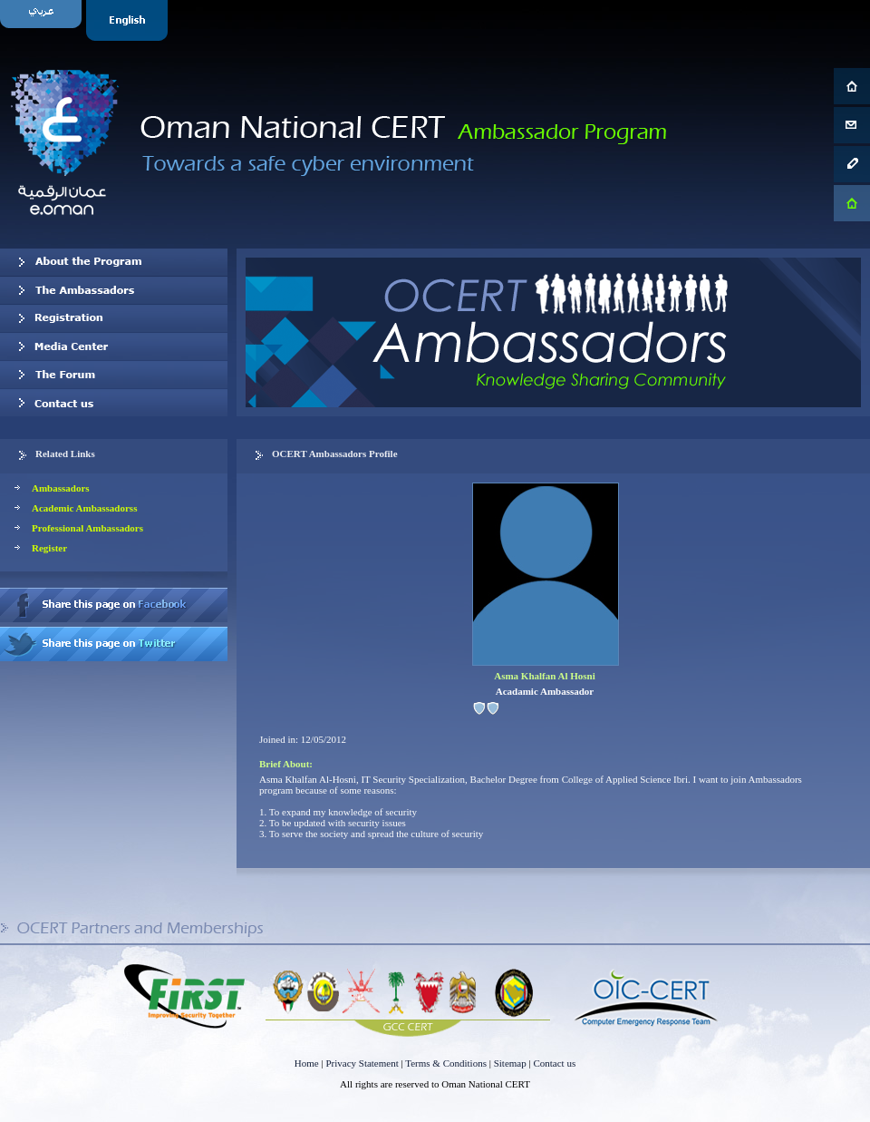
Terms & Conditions (446, 1063)
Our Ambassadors (113, 290)
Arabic (43, 20)
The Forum (113, 374)
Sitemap (510, 1063)
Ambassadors (61, 488)
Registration (113, 318)
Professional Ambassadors (87, 527)
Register (49, 547)
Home (307, 1063)
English (129, 20)
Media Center (113, 346)
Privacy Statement (361, 1063)
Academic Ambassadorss (84, 507)
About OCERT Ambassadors (113, 262)
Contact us (113, 402)
